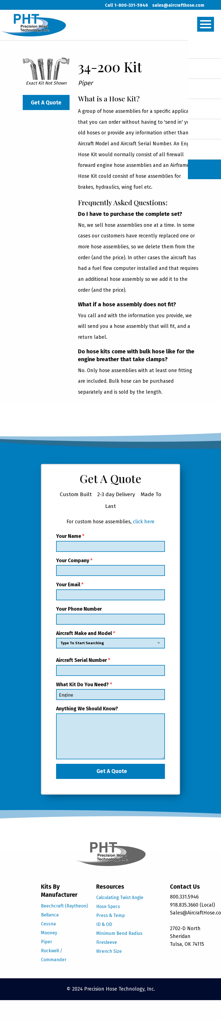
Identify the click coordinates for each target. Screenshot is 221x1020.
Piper (46, 941)
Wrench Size (109, 951)
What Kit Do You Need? (110, 691)
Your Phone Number (110, 615)
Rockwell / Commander (53, 955)
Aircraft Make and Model (110, 641)
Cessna (48, 923)
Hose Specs (108, 906)
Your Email (110, 591)
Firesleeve (106, 942)
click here (144, 522)
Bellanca (50, 915)
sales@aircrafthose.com (178, 5)
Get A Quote (46, 102)
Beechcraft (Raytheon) (64, 906)
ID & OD (104, 924)
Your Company (110, 567)
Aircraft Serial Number (110, 666)
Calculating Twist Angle (119, 897)
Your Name (110, 542)
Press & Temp (110, 915)
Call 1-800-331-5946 (126, 5)
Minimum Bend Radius (119, 933)
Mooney (49, 932)
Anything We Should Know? (110, 732)
